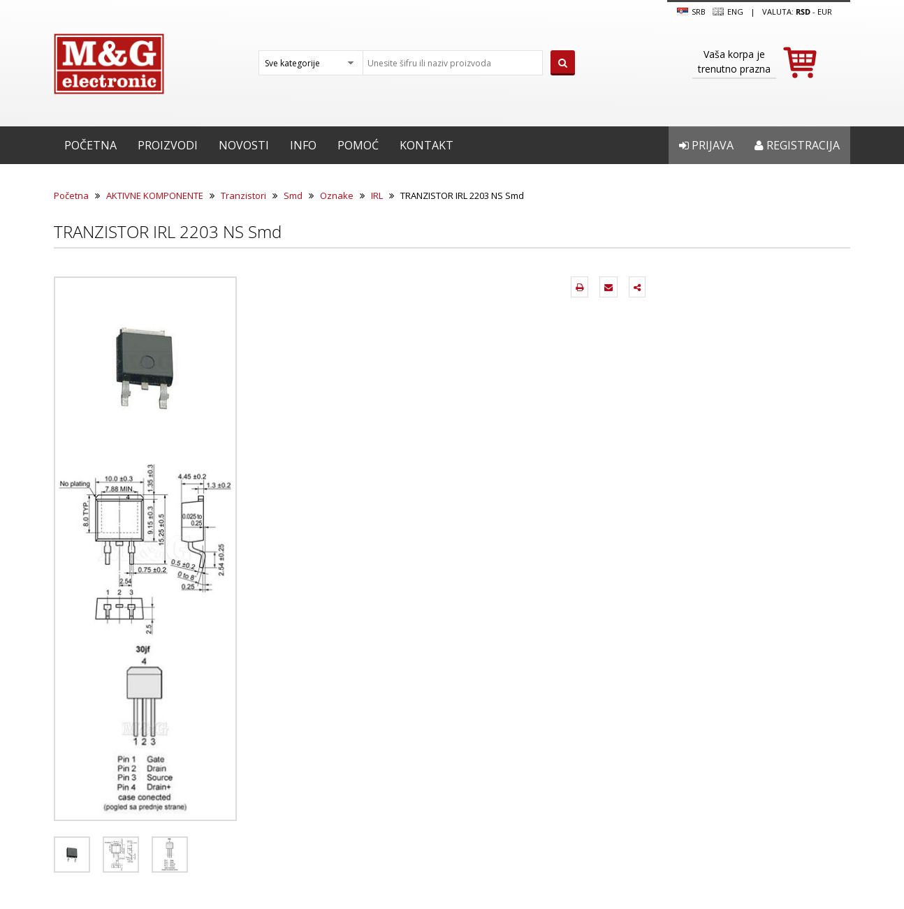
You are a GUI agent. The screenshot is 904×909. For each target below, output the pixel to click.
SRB (691, 11)
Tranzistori (243, 195)
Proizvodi (168, 145)
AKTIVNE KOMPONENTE (154, 195)
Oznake (336, 195)
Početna (90, 145)
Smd (293, 195)
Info (303, 145)
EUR (824, 11)
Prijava (706, 145)
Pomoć (358, 145)
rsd (803, 11)
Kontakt (426, 145)
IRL (377, 195)
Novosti (244, 145)
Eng (728, 11)
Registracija (797, 145)
